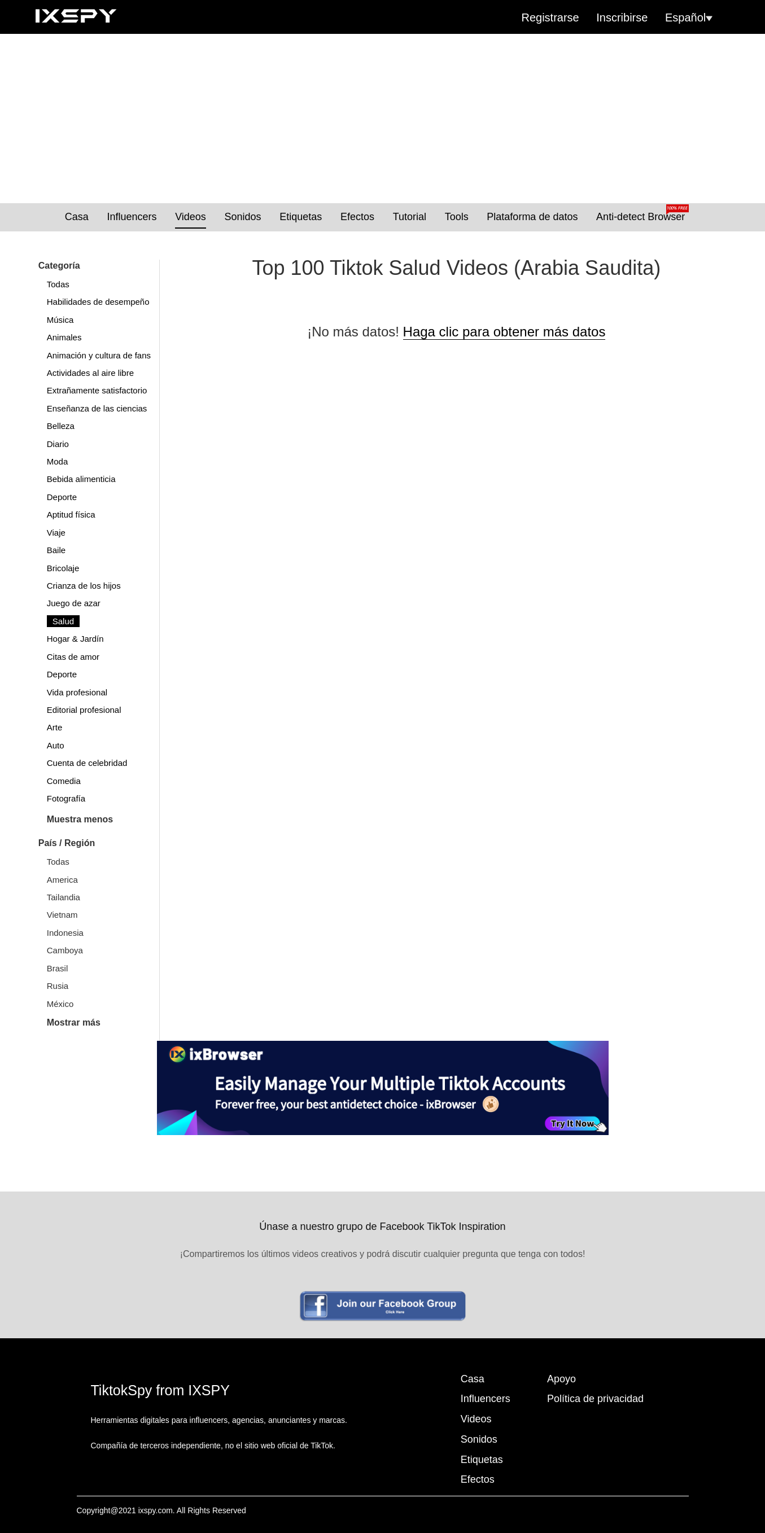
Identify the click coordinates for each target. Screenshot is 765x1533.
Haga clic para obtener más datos (504, 331)
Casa (77, 216)
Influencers (131, 216)
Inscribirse (622, 17)
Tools (457, 216)
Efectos (357, 216)
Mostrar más (73, 1022)
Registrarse (550, 17)
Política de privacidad (595, 1398)
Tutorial (409, 216)
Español (688, 17)
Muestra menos (80, 819)
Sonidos (243, 216)
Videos (190, 216)
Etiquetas (300, 216)
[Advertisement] (383, 119)
